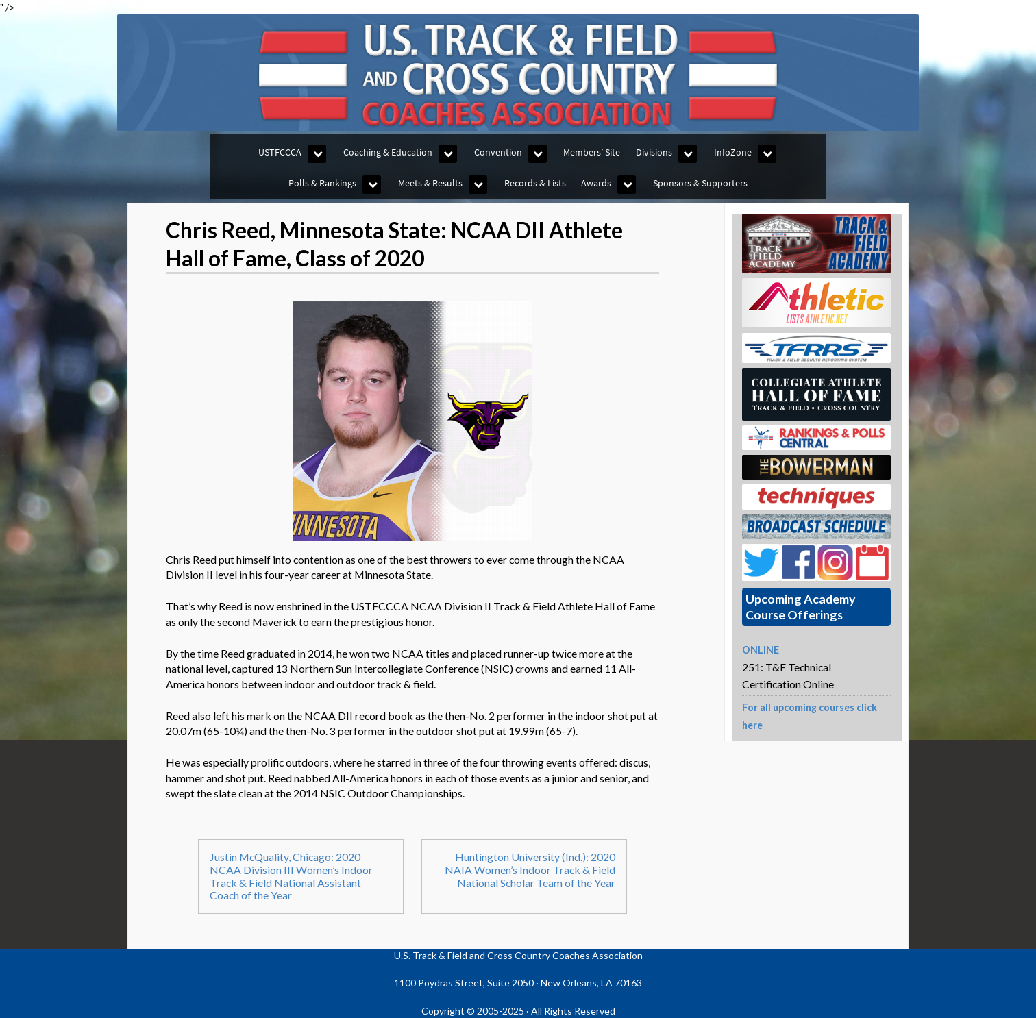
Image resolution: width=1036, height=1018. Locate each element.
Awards (596, 183)
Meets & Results (430, 183)
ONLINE (760, 650)
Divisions (654, 152)
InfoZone (733, 152)
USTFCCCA (279, 152)
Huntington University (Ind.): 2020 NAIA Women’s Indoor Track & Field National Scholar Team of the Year (530, 869)
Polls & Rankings (322, 183)
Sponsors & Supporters (700, 183)
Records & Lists (535, 183)
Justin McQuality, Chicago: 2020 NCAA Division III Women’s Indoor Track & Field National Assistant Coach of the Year (291, 876)
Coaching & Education (387, 152)
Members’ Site (591, 152)
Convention (498, 152)
